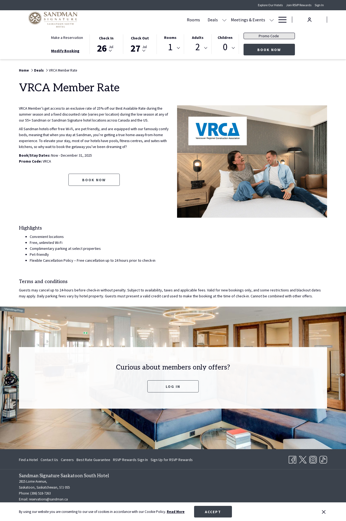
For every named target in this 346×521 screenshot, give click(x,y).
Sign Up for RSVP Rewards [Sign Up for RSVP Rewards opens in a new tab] (172, 460)
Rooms (170, 37)
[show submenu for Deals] (172, 19)
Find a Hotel (28, 459)
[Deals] (161, 19)
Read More (176, 511)
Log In (173, 386)
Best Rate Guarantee (93, 459)
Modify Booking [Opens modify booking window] (65, 50)
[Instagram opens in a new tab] (313, 458)
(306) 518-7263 (40, 493)
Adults (198, 37)
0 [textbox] (225, 47)
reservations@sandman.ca (48, 499)
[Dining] (232, 19)
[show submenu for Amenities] (271, 19)
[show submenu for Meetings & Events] (220, 19)
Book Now (276, 49)
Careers (67, 459)
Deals (39, 70)
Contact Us (49, 459)
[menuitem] (29, 460)
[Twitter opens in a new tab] (303, 458)
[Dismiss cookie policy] (323, 512)
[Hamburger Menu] (280, 19)
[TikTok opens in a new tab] (323, 458)
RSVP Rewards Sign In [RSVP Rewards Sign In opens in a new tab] (130, 460)
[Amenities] (255, 19)
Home (24, 70)
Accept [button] (213, 511)
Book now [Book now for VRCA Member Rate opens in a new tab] (94, 185)
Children (225, 37)
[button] (106, 43)
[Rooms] (141, 19)
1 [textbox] (170, 47)
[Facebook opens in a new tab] (292, 458)
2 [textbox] (197, 47)
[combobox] (170, 48)
